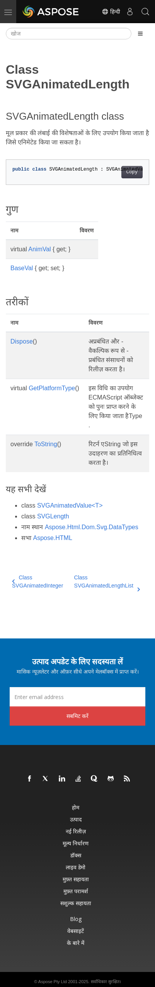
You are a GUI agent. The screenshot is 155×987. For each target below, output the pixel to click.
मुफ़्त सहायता (76, 879)
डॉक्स (75, 855)
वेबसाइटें (75, 931)
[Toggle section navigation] (140, 33)
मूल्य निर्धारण (76, 843)
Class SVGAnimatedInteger (37, 581)
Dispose (21, 341)
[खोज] (68, 33)
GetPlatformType (52, 388)
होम (75, 807)
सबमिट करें (77, 716)
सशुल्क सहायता (75, 903)
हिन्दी (111, 11)
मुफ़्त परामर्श (75, 891)
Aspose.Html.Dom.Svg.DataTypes (91, 527)
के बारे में (75, 942)
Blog (76, 919)
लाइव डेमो (75, 867)
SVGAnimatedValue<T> (70, 505)
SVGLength (53, 516)
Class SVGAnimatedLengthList (107, 582)
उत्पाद (76, 819)
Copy (132, 172)
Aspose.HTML (52, 538)
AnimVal (39, 249)
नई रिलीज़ (76, 831)
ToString (45, 444)
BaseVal (21, 268)
